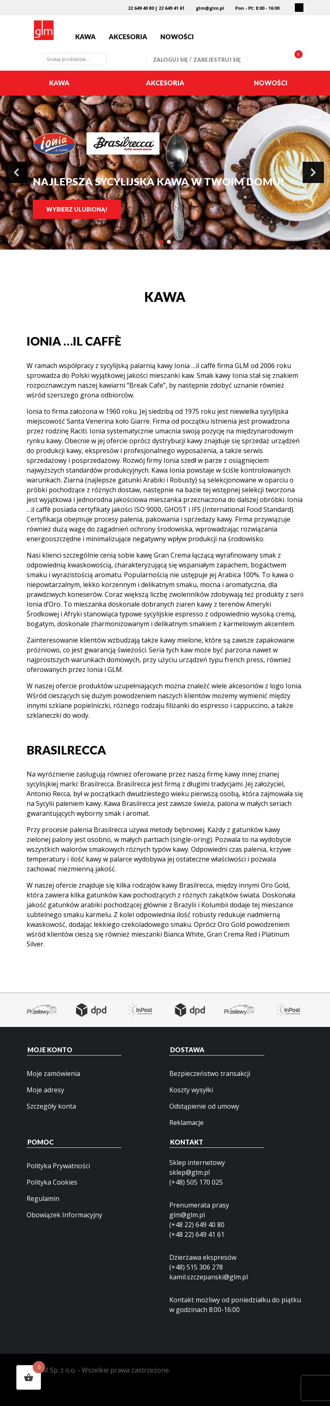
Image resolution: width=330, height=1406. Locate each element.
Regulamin (43, 1198)
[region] (165, 173)
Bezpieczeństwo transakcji (209, 1073)
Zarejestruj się (216, 59)
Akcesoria (128, 36)
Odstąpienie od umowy (204, 1106)
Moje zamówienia (53, 1073)
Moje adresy (45, 1089)
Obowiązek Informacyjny (64, 1214)
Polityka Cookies (52, 1182)
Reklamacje (186, 1122)
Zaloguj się (170, 59)
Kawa (85, 36)
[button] (16, 172)
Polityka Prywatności (58, 1165)
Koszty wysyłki (191, 1089)
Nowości (177, 36)
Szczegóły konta (51, 1106)
